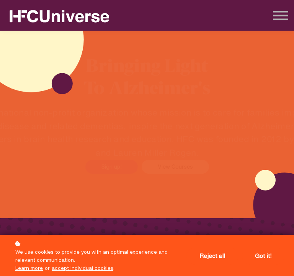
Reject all (212, 256)
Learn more (29, 268)
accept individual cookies (82, 268)
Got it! (263, 256)
